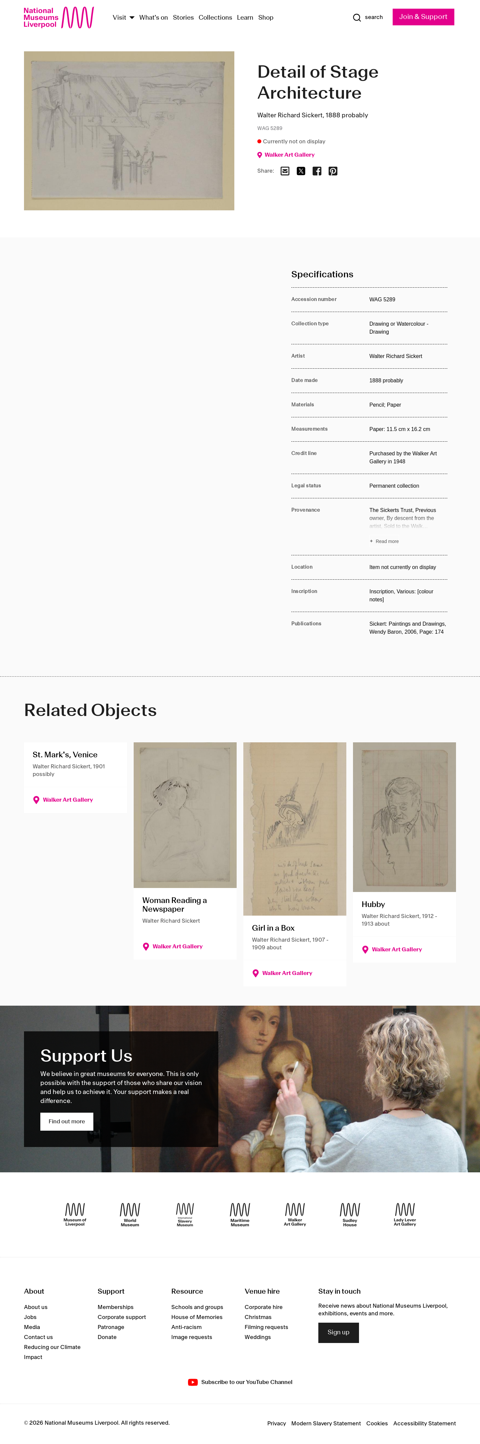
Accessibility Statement (424, 1424)
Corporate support (122, 1317)
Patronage (111, 1327)
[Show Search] (367, 17)
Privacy (276, 1424)
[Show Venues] (132, 18)
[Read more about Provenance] (408, 526)
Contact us (38, 1337)
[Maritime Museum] (240, 1214)
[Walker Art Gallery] (295, 1214)
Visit (119, 18)
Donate (107, 1337)
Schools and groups (197, 1307)
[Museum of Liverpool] (75, 1214)
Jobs (30, 1317)
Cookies (377, 1424)
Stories (183, 18)
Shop (266, 18)
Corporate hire (264, 1307)
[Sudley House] (350, 1214)
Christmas (258, 1317)
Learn (245, 18)
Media (32, 1327)
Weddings (258, 1337)
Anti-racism (186, 1327)
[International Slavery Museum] (185, 1214)
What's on (153, 18)
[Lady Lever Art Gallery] (405, 1214)
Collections (215, 18)
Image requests (191, 1337)
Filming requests (266, 1327)
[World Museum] (130, 1214)
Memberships (116, 1307)
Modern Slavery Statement (326, 1424)
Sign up (339, 1332)
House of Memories (197, 1317)
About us (36, 1307)
